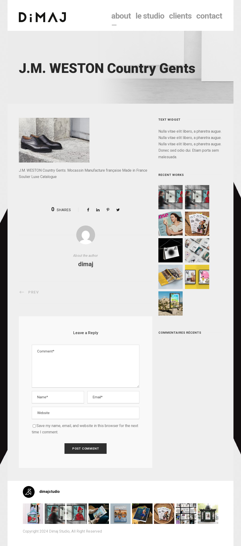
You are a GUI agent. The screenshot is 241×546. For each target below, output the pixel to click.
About (121, 15)
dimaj (85, 264)
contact (209, 15)
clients (180, 15)
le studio (150, 15)
